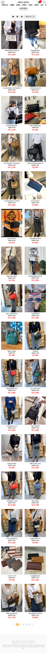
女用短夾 (10, 646)
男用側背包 (30, 645)
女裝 (9, 645)
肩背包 (36, 5)
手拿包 (30, 5)
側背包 (19, 645)
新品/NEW (5, 5)
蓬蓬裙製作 (35, 646)
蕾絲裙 (26, 646)
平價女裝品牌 (14, 645)
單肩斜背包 (24, 645)
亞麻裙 (22, 646)
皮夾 (42, 5)
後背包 (18, 5)
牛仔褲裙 (30, 646)
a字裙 (18, 646)
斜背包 (24, 5)
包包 (35, 645)
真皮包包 (38, 645)
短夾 (6, 646)
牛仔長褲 (15, 646)
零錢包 (12, 5)
